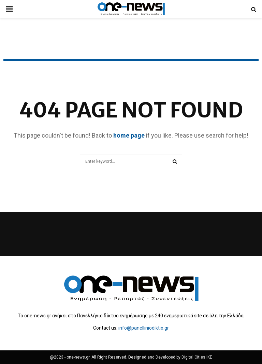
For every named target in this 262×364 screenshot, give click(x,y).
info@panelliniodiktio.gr (143, 328)
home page (129, 135)
